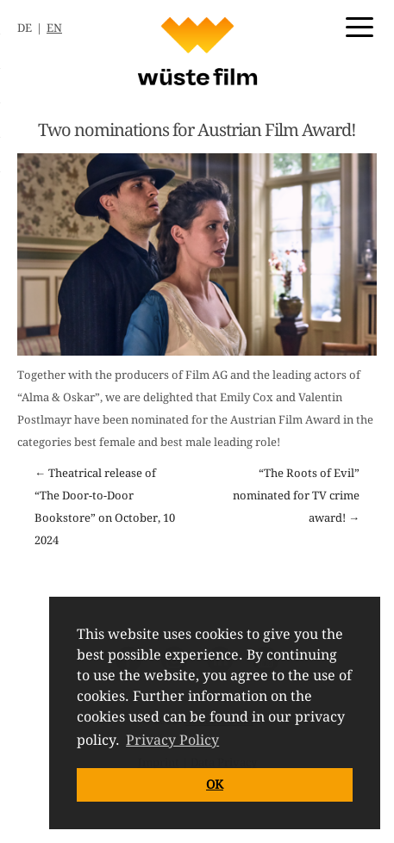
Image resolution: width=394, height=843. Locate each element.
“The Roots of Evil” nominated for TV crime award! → (296, 495)
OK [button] (214, 784)
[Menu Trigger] (359, 26)
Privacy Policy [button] (172, 740)
